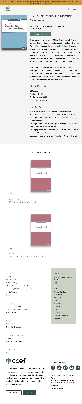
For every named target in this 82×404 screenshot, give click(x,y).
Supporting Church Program (15, 341)
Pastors (8, 338)
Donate (29, 392)
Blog (55, 283)
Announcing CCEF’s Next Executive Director (21, 289)
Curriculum (57, 312)
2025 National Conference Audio (17, 309)
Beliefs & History (11, 283)
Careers (8, 276)
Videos (56, 286)
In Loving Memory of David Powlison (18, 286)
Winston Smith (37, 29)
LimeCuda (59, 389)
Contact (8, 295)
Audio (56, 309)
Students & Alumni (12, 324)
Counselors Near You (13, 353)
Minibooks (57, 303)
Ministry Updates (11, 292)
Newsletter (57, 319)
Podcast (57, 289)
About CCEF (13, 392)
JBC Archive (58, 297)
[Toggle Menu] (74, 9)
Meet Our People (11, 280)
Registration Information (14, 327)
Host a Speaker (11, 312)
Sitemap (64, 376)
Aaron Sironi (46, 26)
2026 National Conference (15, 306)
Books (56, 300)
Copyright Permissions (61, 316)
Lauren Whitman (62, 26)
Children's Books (59, 306)
